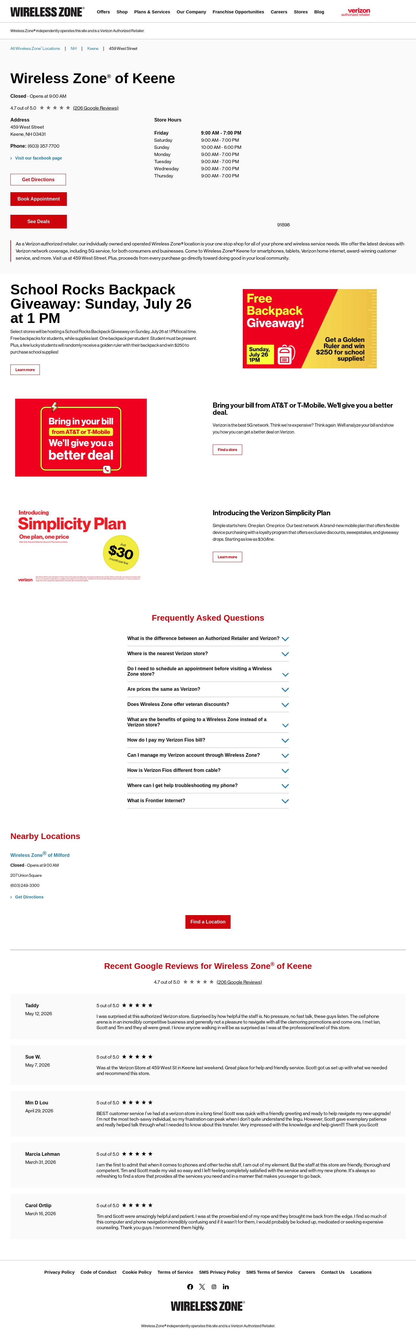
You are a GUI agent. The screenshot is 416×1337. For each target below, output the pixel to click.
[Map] (326, 173)
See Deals (47, 221)
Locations (361, 1272)
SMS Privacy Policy (219, 1272)
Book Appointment (39, 198)
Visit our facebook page (38, 158)
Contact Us (333, 1272)
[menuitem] (103, 12)
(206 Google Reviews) (96, 108)
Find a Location (208, 921)
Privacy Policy (59, 1272)
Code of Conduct (98, 1272)
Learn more (25, 370)
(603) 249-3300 (25, 885)
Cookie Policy (137, 1272)
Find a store (227, 449)
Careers (307, 1272)
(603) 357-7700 (43, 146)
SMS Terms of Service (269, 1272)
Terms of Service (175, 1272)
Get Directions (44, 179)
